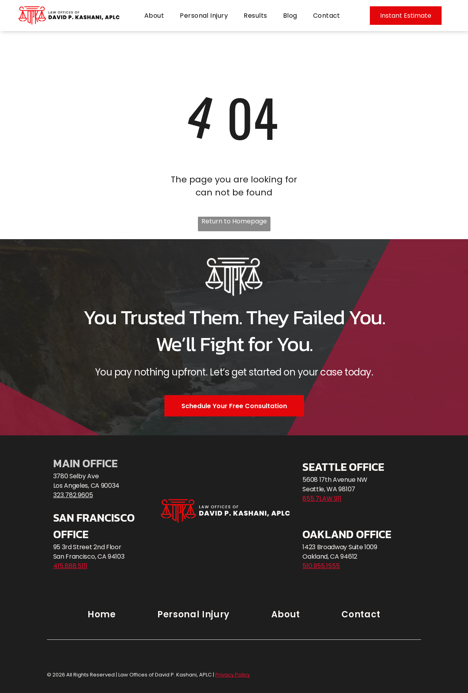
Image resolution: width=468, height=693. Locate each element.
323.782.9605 (73, 495)
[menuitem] (154, 15)
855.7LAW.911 (321, 498)
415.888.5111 (70, 565)
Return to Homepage (234, 221)
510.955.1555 (321, 565)
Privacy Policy (67, 656)
